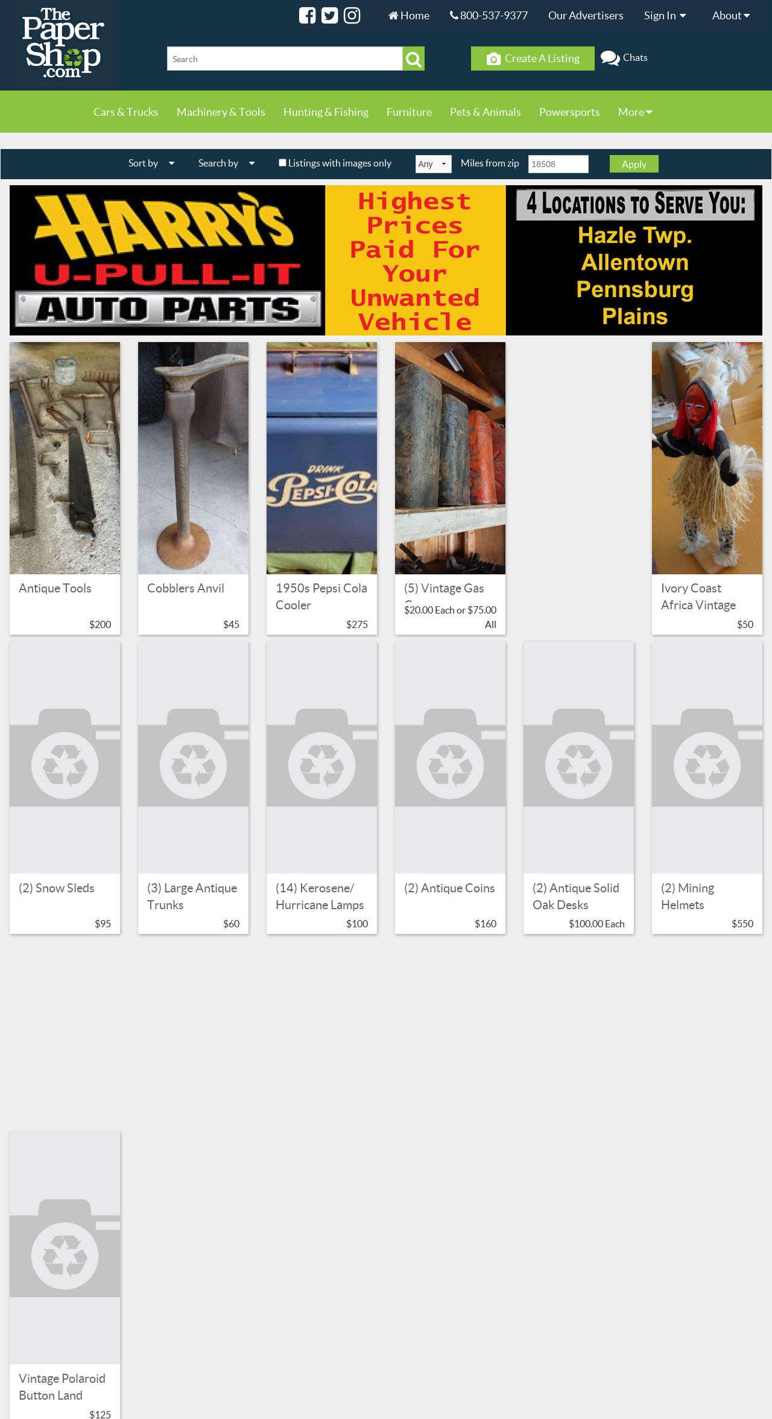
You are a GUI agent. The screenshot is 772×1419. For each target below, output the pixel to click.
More (635, 111)
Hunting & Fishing (326, 111)
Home (408, 15)
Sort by (155, 162)
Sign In (668, 15)
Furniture (409, 111)
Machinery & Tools (221, 111)
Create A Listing (533, 58)
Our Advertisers (586, 15)
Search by (231, 162)
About (734, 15)
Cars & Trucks (126, 111)
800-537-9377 (489, 15)
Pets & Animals (485, 111)
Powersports (569, 111)
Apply (634, 164)
